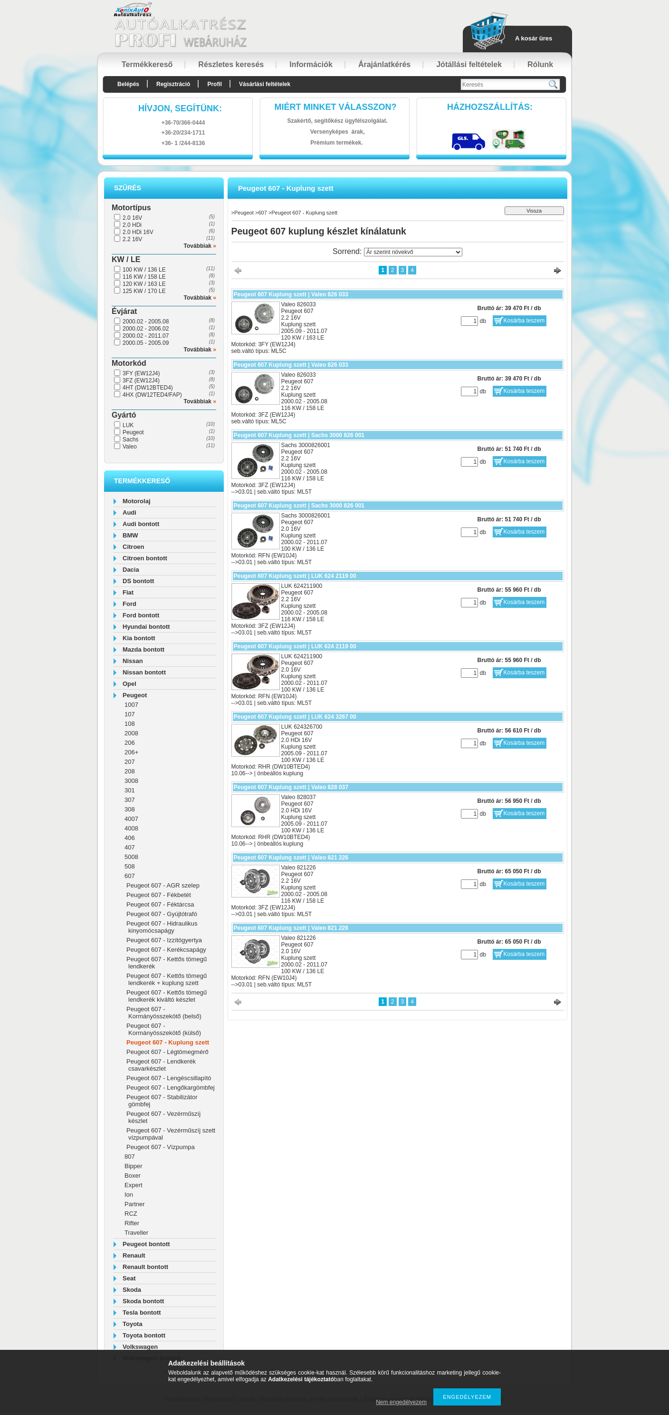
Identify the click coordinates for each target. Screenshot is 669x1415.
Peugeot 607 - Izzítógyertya (164, 940)
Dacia (131, 569)
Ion (128, 1194)
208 (129, 771)
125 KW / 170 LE (144, 291)
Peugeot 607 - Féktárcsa (160, 904)
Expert (133, 1185)
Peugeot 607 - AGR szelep (163, 885)
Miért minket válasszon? (336, 107)
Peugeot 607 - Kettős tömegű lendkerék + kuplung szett (166, 979)
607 (129, 875)
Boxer (132, 1175)
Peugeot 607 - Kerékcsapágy (166, 949)
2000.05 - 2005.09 (146, 343)
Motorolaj (137, 501)
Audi (129, 512)
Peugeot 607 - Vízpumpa (160, 1147)
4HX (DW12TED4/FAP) (152, 394)
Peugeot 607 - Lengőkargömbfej (170, 1087)
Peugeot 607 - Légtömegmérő (167, 1051)
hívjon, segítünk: (180, 108)
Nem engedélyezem (401, 1402)
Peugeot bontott (146, 1244)
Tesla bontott (142, 1312)
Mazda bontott (143, 649)
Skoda (132, 1289)
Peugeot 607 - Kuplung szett (167, 1042)
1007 (131, 704)
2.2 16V (132, 239)
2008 (131, 733)
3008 (131, 780)
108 (129, 723)
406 (129, 837)
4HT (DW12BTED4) (148, 387)
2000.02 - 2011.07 (146, 335)
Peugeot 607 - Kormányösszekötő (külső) (163, 1029)
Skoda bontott (143, 1301)
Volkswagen (140, 1346)
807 (129, 1156)
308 (129, 809)
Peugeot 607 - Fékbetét (158, 894)
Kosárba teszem (524, 320)
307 (129, 799)
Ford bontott (141, 615)
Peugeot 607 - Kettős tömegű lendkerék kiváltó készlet (166, 996)
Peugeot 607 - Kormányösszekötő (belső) (163, 1012)
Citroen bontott (145, 558)
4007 (131, 818)
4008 (131, 828)
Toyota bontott (144, 1335)
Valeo (130, 446)
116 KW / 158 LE (144, 276)
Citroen (133, 546)
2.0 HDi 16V (138, 232)
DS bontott (138, 581)
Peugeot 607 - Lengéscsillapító (168, 1078)
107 (129, 714)
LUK (128, 425)
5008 (131, 856)
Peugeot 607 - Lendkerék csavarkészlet (161, 1065)
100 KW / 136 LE (144, 269)
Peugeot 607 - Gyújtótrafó (161, 913)
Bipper (133, 1166)
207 (129, 761)
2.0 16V (132, 218)
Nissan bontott (144, 672)
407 (129, 847)
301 (129, 790)
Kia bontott (139, 638)
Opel (129, 683)
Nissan (133, 660)
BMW (130, 535)
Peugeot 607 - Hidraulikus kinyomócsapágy (162, 927)
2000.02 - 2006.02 (146, 328)
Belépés (128, 84)
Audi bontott (141, 523)
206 (129, 742)
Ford (129, 603)
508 (129, 866)
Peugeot (133, 432)
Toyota (133, 1323)
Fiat (128, 592)
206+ (131, 752)
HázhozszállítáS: (490, 107)
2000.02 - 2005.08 (146, 321)
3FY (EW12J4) (141, 373)
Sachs (130, 439)
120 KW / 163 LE (144, 284)
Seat (129, 1278)
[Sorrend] (413, 252)
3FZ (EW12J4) (141, 380)
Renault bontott (145, 1266)
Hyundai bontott (146, 626)
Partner (134, 1204)
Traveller (136, 1232)
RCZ (130, 1213)
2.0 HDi (132, 225)
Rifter (131, 1223)
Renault (134, 1255)
